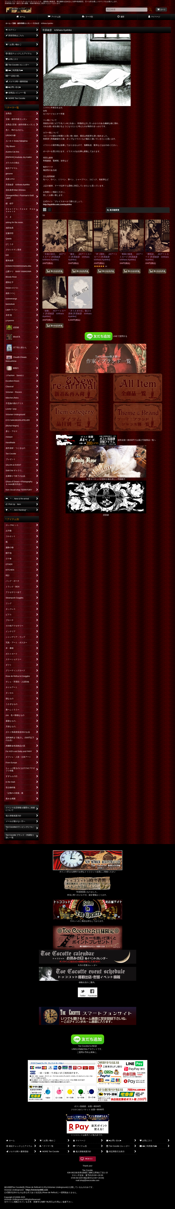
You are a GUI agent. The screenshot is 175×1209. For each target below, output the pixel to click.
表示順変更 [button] (113, 210)
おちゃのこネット (83, 1207)
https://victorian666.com (37, 1190)
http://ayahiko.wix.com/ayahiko (57, 204)
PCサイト (89, 1159)
